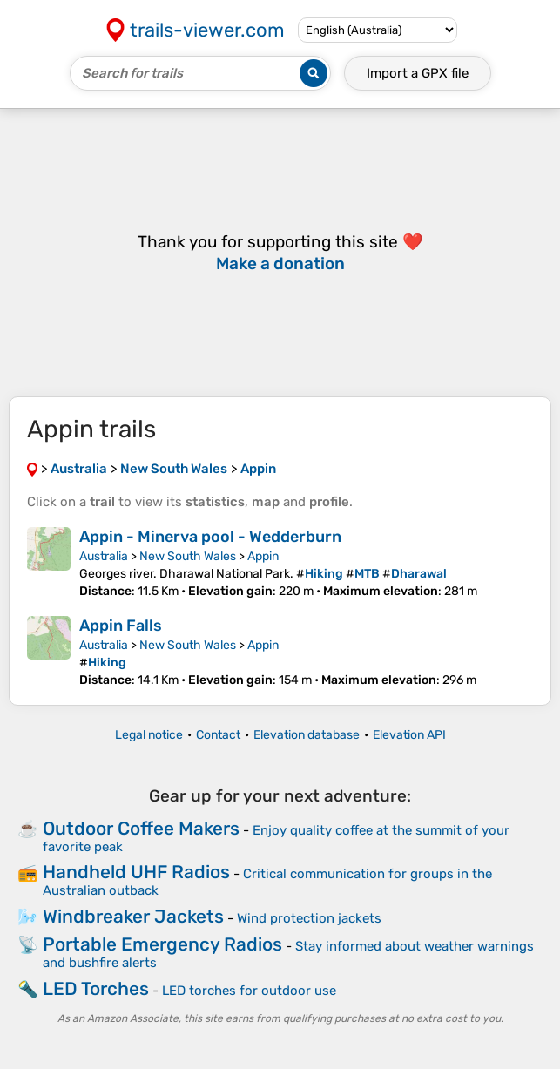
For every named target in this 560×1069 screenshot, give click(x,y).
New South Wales (187, 556)
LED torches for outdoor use (249, 990)
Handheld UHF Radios (136, 872)
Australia (103, 556)
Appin (263, 556)
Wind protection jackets (309, 918)
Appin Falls (120, 625)
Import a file (418, 73)
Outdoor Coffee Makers (141, 828)
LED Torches (96, 988)
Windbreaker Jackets (133, 916)
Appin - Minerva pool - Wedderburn (210, 536)
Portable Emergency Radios (162, 944)
